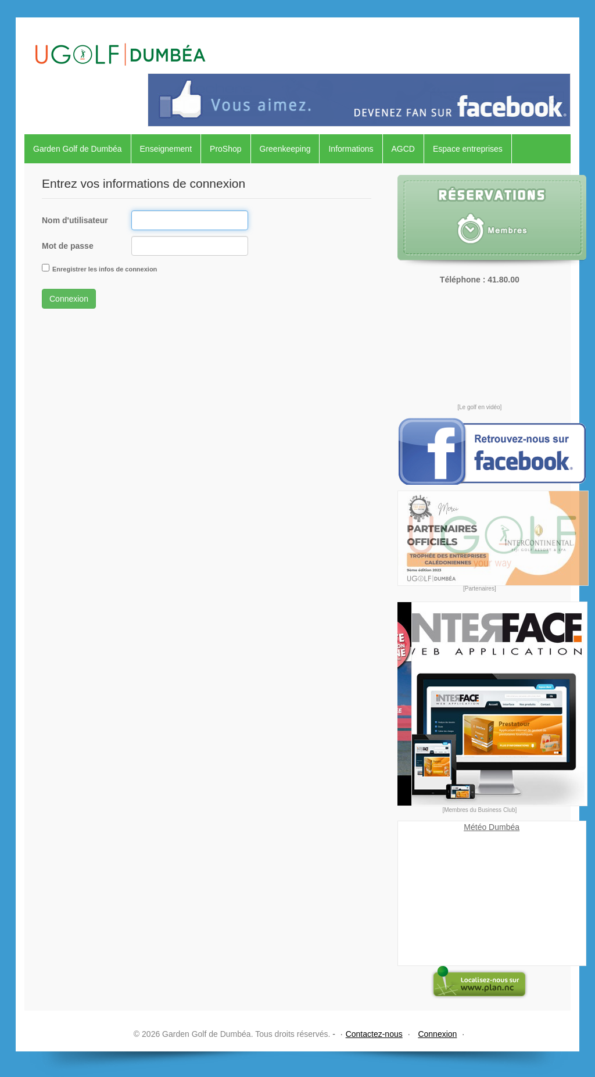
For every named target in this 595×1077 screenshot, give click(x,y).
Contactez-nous (374, 1034)
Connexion (68, 298)
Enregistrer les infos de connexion (104, 269)
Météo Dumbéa (491, 827)
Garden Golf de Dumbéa (77, 148)
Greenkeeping (285, 148)
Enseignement (166, 148)
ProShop (225, 148)
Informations (350, 148)
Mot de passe (68, 246)
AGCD (403, 148)
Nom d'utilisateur (75, 220)
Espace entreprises (468, 148)
